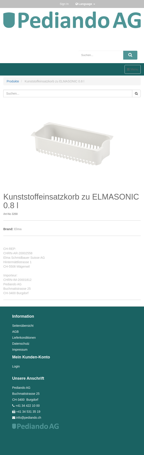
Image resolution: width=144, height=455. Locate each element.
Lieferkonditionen (24, 337)
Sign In (64, 4)
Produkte (13, 81)
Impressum (19, 349)
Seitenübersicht (23, 325)
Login (16, 366)
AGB (15, 331)
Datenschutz (20, 343)
